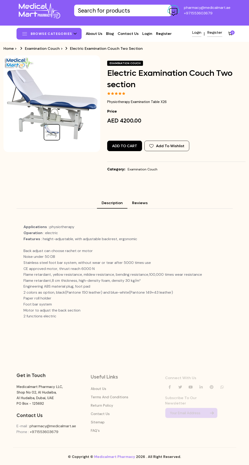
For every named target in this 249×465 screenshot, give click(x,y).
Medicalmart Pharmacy (114, 459)
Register (164, 33)
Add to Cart (124, 145)
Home (8, 48)
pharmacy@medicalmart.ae (207, 7)
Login (147, 33)
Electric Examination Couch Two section (106, 48)
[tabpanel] (125, 271)
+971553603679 (198, 13)
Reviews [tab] (140, 202)
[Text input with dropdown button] (123, 10)
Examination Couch (42, 48)
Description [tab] (112, 202)
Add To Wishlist (166, 145)
